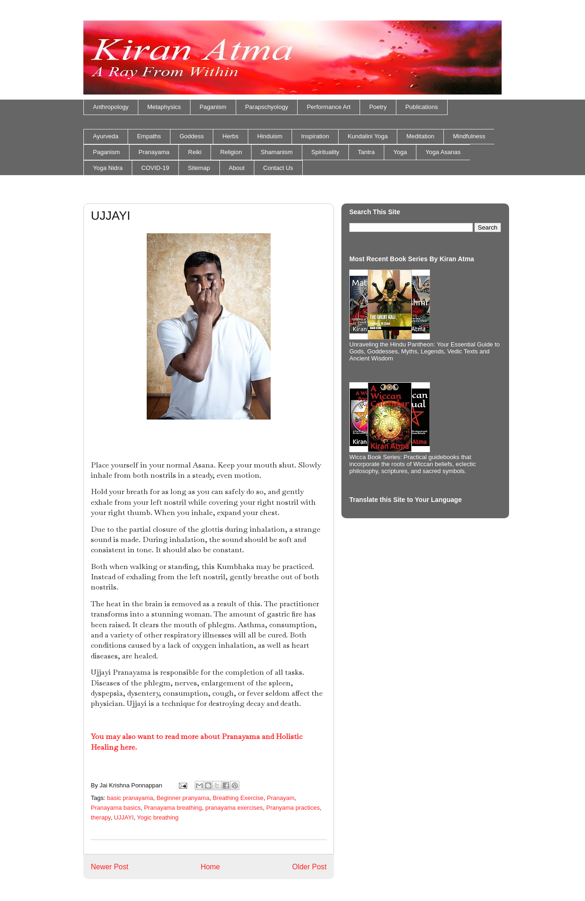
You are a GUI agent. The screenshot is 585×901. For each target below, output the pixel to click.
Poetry (378, 106)
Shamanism (277, 152)
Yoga (400, 152)
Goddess (192, 136)
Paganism (212, 106)
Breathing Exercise (238, 797)
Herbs (231, 136)
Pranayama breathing (173, 807)
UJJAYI (124, 817)
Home (210, 867)
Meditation (420, 136)
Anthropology (111, 106)
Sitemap (199, 167)
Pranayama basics (116, 807)
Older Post (309, 867)
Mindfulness (469, 136)
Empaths (149, 136)
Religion (231, 152)
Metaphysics (164, 106)
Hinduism (269, 136)
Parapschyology (266, 106)
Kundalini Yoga (367, 136)
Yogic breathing (157, 817)
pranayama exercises (234, 807)
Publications (421, 106)
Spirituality (325, 152)
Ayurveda (106, 136)
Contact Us (278, 167)
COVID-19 (155, 167)
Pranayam (280, 797)
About (237, 167)
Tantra (366, 152)
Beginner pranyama (182, 797)
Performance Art (329, 106)
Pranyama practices (293, 807)
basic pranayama (130, 797)
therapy (100, 817)
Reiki (195, 152)
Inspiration (315, 136)
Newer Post (110, 867)
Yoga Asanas (443, 152)
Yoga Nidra (108, 167)
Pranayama (153, 152)
